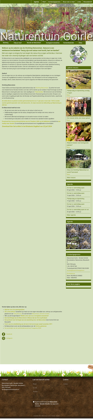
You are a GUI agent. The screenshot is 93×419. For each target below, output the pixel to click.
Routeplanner (71, 273)
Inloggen (36, 418)
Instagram (7, 338)
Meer (68, 95)
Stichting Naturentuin (42, 87)
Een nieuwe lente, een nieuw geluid (78, 118)
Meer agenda (71, 215)
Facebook (7, 334)
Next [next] (90, 22)
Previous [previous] (2, 22)
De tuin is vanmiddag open (75, 188)
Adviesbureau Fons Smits (54, 418)
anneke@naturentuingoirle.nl (75, 270)
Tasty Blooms (18, 313)
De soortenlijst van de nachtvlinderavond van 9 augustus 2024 (23, 328)
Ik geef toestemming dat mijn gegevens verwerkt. (47, 404)
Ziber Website (41, 418)
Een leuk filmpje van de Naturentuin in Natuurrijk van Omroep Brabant (26, 318)
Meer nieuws (71, 177)
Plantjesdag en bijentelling (75, 199)
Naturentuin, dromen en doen (40, 313)
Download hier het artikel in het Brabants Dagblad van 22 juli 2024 (27, 126)
